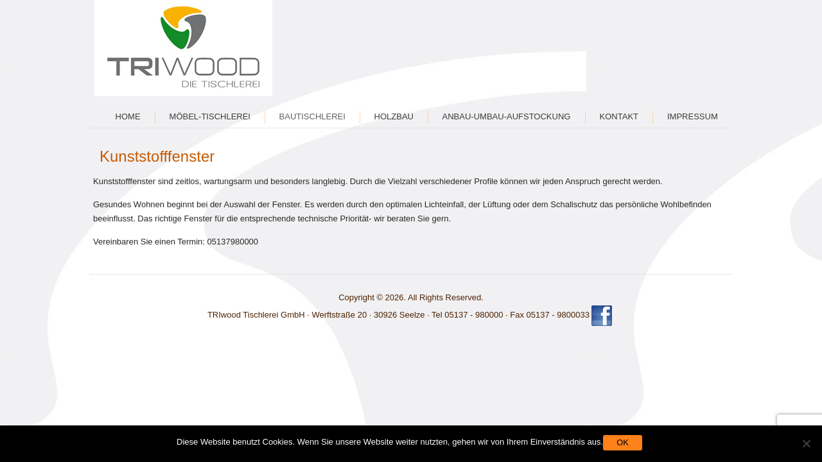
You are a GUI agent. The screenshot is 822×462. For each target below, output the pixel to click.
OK (622, 442)
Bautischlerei (312, 116)
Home (128, 116)
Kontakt (619, 116)
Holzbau (394, 116)
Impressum (692, 116)
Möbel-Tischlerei (210, 116)
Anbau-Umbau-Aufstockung (506, 116)
